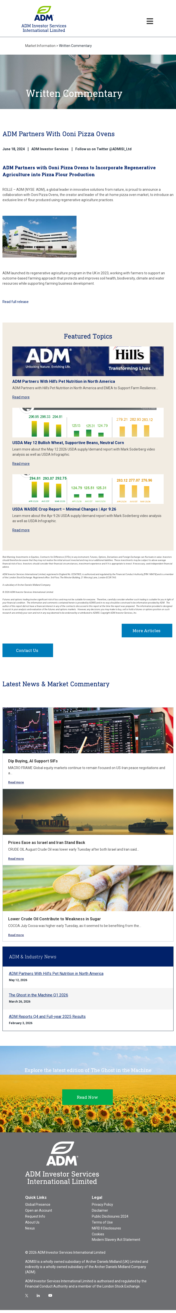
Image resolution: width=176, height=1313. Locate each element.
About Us (32, 1225)
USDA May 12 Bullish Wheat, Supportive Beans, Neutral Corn (68, 442)
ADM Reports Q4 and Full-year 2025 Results (47, 1019)
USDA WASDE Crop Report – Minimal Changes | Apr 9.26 (64, 509)
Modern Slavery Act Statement (116, 1243)
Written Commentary (75, 46)
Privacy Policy (102, 1207)
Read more (21, 397)
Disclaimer (100, 1213)
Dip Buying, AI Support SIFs (33, 764)
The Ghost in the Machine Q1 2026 (38, 998)
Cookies (98, 1237)
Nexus (30, 1231)
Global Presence (37, 1207)
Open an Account (38, 1213)
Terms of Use (102, 1225)
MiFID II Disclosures (106, 1231)
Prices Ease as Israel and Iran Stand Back (46, 845)
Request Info (35, 1219)
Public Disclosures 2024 (110, 1219)
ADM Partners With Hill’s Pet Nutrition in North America (63, 381)
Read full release (15, 302)
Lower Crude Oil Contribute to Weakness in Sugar (54, 922)
